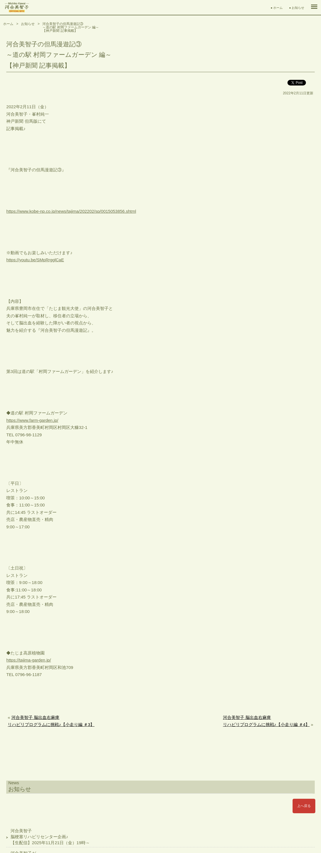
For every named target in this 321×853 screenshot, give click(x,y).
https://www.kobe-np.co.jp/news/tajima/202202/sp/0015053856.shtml (71, 211)
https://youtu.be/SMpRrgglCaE (35, 259)
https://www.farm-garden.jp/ (32, 420)
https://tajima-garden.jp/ (28, 660)
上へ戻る (304, 806)
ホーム (278, 7)
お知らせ (298, 7)
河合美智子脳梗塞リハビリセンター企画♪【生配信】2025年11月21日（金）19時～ (50, 836)
